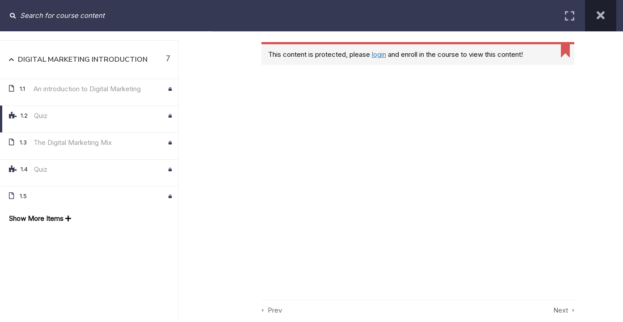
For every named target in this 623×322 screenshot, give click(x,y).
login (379, 54)
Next (560, 310)
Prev (275, 310)
